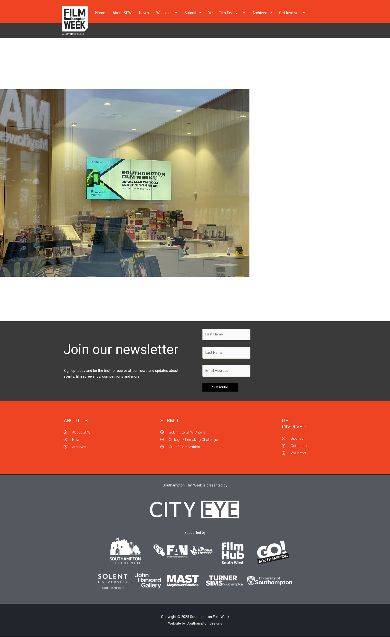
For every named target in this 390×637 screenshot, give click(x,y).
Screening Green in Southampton (59, 287)
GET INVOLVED (294, 424)
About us (76, 421)
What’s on (166, 12)
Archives (262, 12)
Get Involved (292, 12)
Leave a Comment (19, 295)
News (144, 12)
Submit (192, 12)
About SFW (122, 12)
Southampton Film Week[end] (114, 295)
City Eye (44, 295)
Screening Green (76, 295)
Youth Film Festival (226, 12)
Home (100, 12)
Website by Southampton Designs (195, 623)
